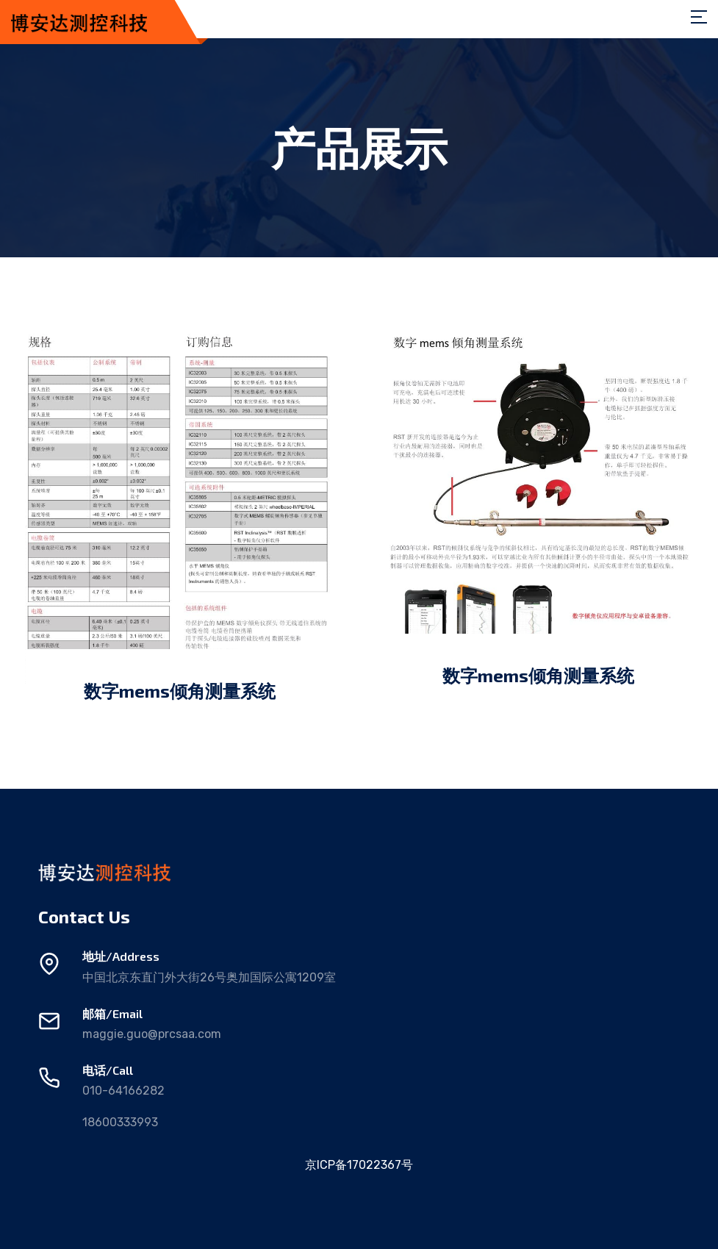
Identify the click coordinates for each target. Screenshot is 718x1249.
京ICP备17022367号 (359, 1165)
